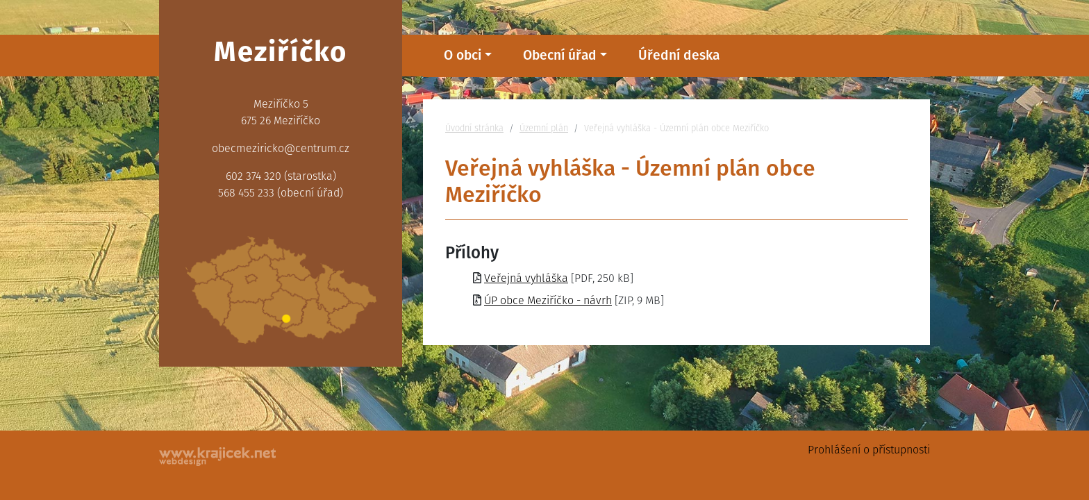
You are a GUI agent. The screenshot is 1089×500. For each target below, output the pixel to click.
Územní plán (543, 128)
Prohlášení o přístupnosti (869, 450)
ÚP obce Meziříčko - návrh (548, 300)
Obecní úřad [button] (560, 55)
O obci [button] (462, 55)
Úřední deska (679, 55)
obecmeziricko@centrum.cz (280, 148)
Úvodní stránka (474, 128)
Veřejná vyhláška (526, 278)
